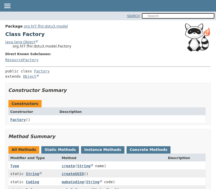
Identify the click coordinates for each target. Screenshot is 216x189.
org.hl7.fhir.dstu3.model (46, 26)
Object (29, 76)
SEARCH (133, 16)
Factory (42, 71)
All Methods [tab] (24, 150)
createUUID (73, 174)
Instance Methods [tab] (102, 150)
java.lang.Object (20, 42)
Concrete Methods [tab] (149, 150)
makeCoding (73, 182)
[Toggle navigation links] (7, 6)
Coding (32, 182)
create (68, 166)
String (84, 166)
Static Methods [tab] (60, 150)
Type (14, 166)
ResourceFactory (21, 60)
